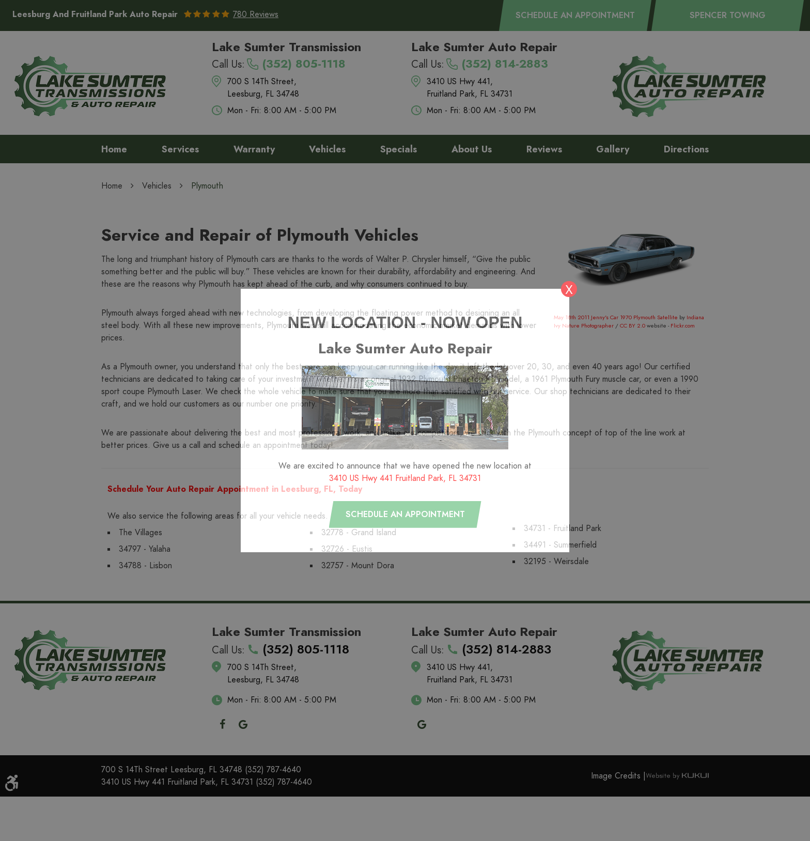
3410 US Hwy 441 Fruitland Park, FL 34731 (405, 478)
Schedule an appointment (405, 514)
